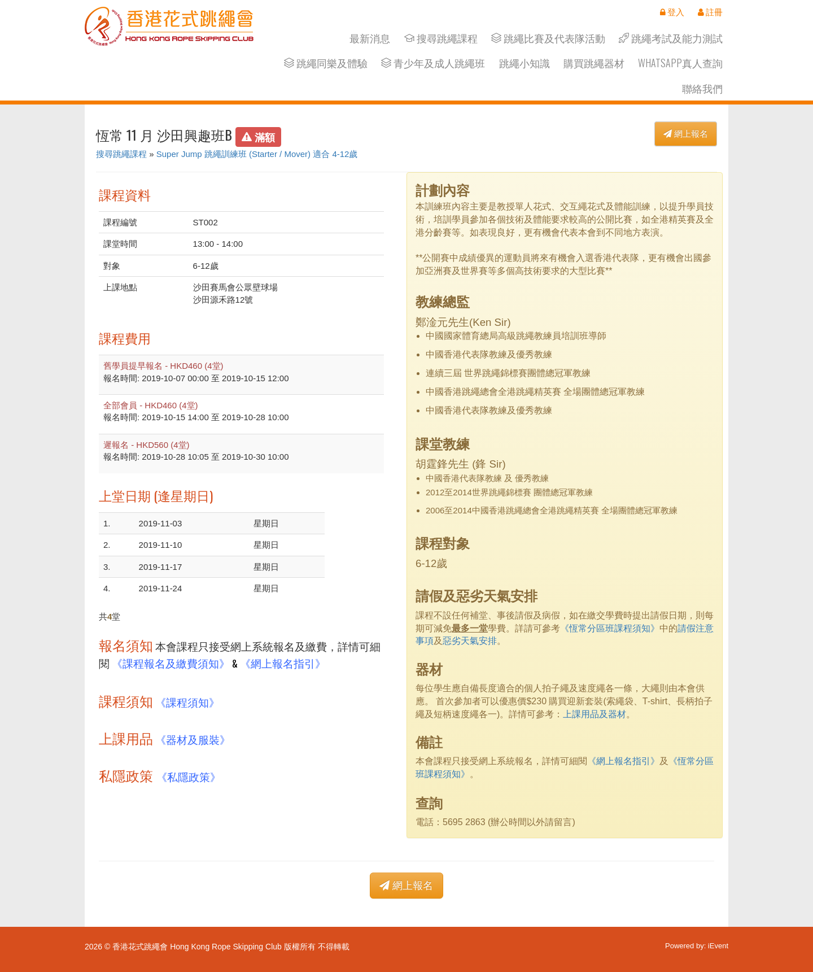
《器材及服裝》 (192, 739)
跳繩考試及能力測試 (671, 38)
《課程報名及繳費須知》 (171, 662)
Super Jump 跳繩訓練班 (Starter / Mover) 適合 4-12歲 (257, 154)
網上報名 (685, 133)
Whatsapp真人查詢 (680, 62)
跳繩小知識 (524, 62)
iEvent (718, 946)
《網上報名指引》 (283, 662)
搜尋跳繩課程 (441, 38)
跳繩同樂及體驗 (326, 62)
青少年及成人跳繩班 (433, 62)
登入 (672, 12)
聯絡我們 (702, 88)
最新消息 (369, 38)
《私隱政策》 (188, 776)
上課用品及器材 (594, 714)
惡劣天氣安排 (470, 641)
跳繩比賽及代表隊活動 (548, 38)
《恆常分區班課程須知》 (609, 628)
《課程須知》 (187, 701)
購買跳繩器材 (593, 62)
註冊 (710, 12)
